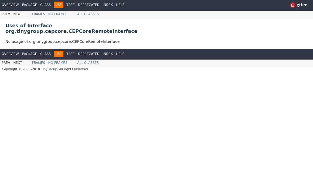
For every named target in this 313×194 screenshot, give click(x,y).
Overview (10, 5)
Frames (38, 14)
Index (108, 5)
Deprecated (89, 5)
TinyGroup (49, 69)
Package (29, 5)
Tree (70, 5)
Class (45, 5)
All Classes (88, 14)
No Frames (57, 14)
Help (120, 5)
